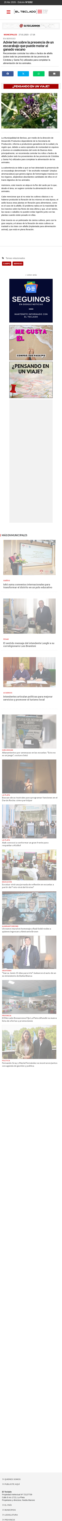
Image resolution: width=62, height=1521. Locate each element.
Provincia (8, 1520)
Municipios (9, 1510)
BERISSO (18, 263)
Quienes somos (11, 1479)
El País (7, 1505)
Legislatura (10, 1515)
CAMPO (6, 263)
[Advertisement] (31, 471)
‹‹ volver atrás (31, 275)
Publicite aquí (11, 1484)
